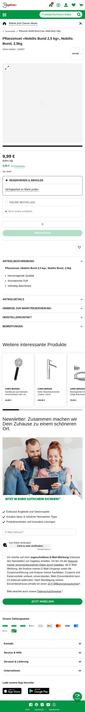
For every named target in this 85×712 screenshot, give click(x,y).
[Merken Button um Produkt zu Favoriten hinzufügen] (79, 247)
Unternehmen (12, 670)
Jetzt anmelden (42, 601)
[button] (4, 14)
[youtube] (48, 704)
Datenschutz (54, 710)
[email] (39, 532)
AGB (27, 710)
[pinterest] (36, 704)
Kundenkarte (19, 166)
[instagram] (42, 704)
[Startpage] (9, 5)
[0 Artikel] (42, 224)
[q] (57, 15)
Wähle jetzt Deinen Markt (23, 23)
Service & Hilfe (13, 652)
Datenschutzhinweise (49, 591)
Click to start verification (30, 546)
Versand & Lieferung (16, 661)
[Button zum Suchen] (78, 15)
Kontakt (8, 643)
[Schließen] (80, 23)
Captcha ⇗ (44, 549)
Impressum (39, 710)
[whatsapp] (54, 704)
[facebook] (30, 704)
